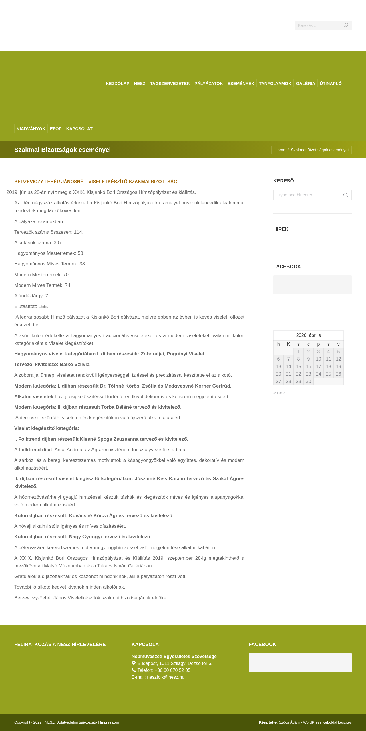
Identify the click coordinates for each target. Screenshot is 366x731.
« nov (279, 392)
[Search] (323, 25)
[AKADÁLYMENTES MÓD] (359, 7)
